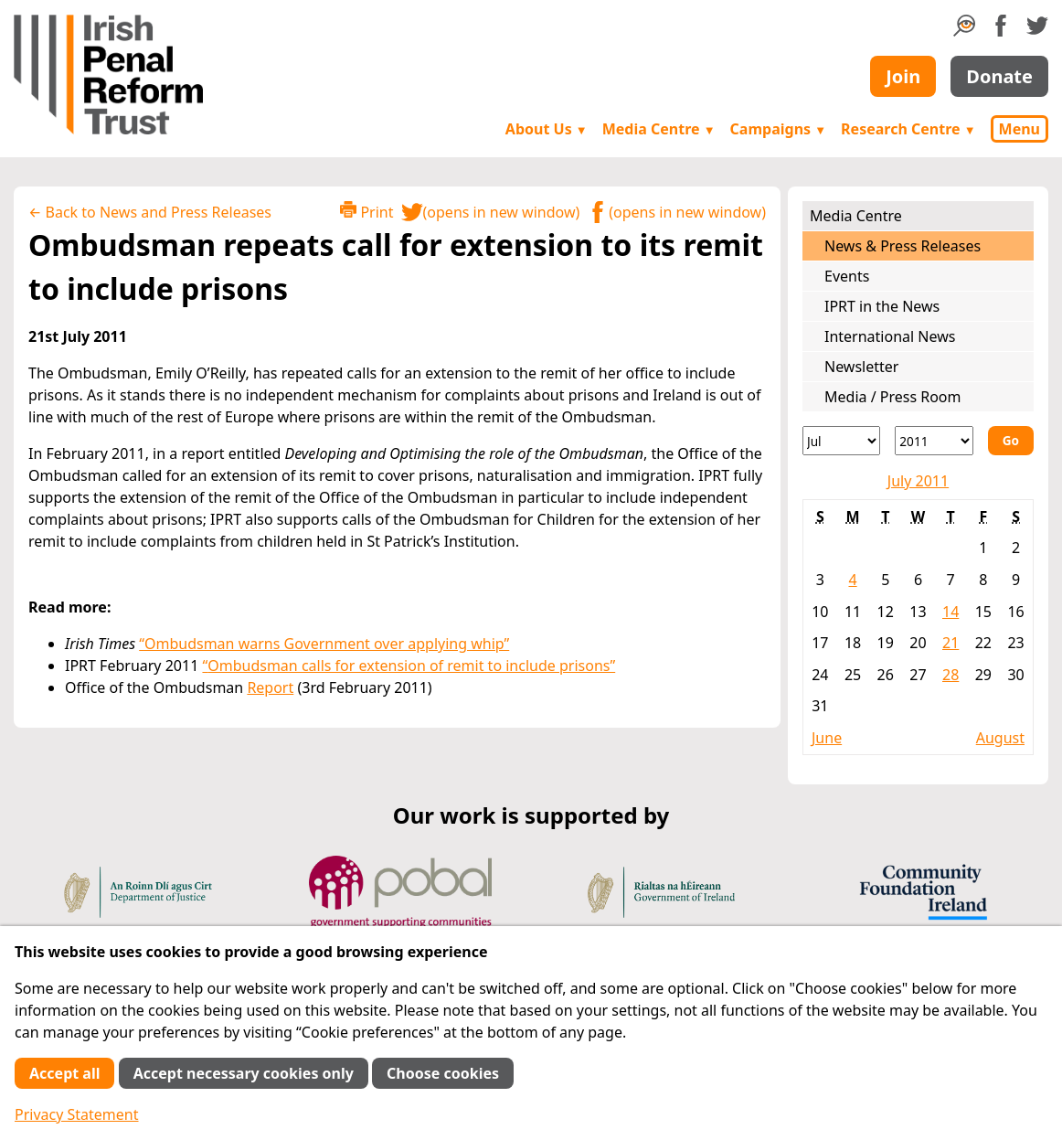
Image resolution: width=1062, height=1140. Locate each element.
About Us (546, 129)
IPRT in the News (882, 306)
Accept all (64, 1073)
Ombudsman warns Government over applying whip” (326, 644)
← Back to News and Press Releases (149, 212)
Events (846, 276)
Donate (999, 76)
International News (889, 336)
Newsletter (861, 367)
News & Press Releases (902, 246)
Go (1011, 440)
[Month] (841, 440)
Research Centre (908, 129)
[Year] (933, 440)
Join (903, 76)
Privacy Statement (77, 1114)
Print (366, 211)
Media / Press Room (892, 397)
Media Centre (659, 129)
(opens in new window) (490, 212)
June (827, 738)
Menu (1019, 129)
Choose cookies (443, 1073)
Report (270, 687)
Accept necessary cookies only (243, 1073)
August (1000, 738)
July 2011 (918, 481)
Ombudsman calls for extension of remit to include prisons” (411, 665)
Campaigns (778, 129)
